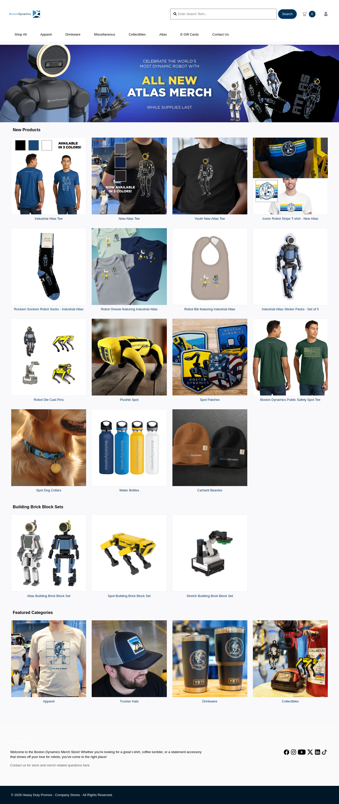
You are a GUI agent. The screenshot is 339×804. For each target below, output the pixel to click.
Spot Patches (209, 400)
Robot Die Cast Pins (49, 400)
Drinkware (209, 701)
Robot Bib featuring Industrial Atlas (209, 309)
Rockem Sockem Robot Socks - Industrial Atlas (49, 309)
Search (287, 14)
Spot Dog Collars (48, 490)
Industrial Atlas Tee (49, 219)
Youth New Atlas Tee (210, 219)
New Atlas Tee (129, 219)
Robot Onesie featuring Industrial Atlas (129, 309)
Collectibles (290, 701)
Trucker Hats (129, 701)
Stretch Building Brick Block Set (209, 596)
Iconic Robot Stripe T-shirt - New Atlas (290, 219)
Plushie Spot (129, 400)
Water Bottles (129, 490)
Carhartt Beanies (209, 490)
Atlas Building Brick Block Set (49, 596)
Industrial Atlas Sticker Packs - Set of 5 (290, 309)
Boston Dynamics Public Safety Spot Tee (290, 400)
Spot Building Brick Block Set (129, 596)
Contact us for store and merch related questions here (50, 765)
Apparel (48, 701)
